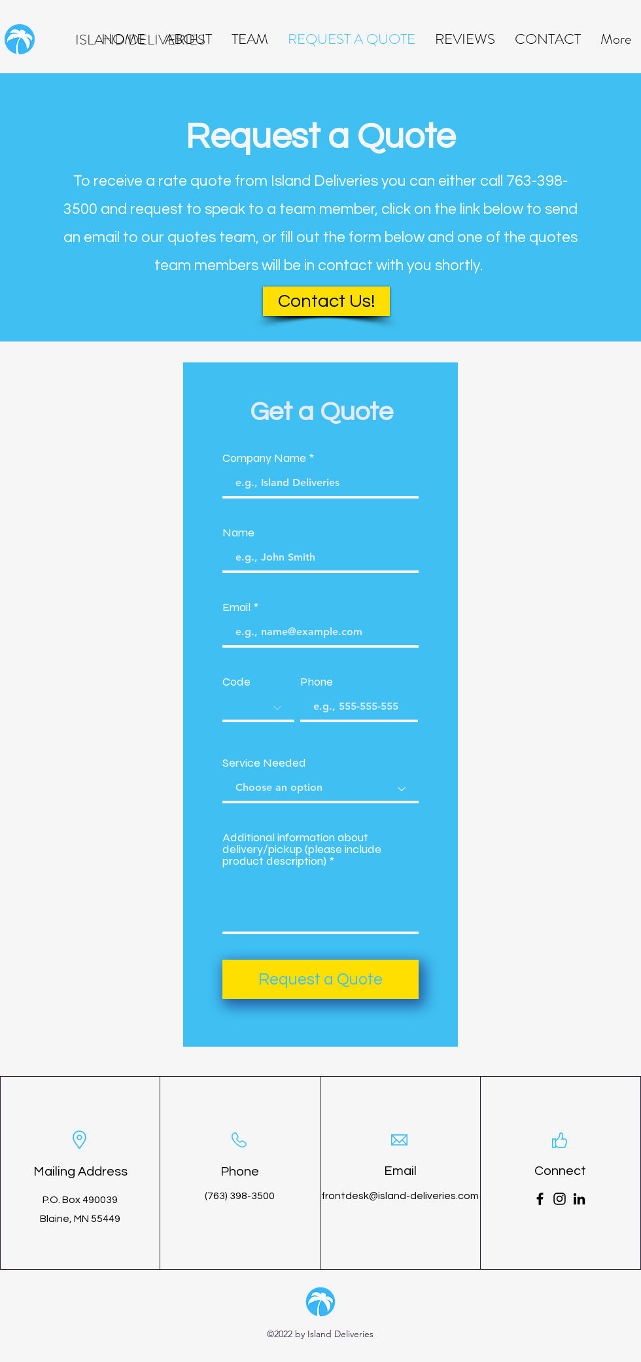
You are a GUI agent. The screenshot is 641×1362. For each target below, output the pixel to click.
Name (238, 532)
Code (236, 682)
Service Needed (264, 763)
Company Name (264, 458)
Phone (316, 682)
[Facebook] (540, 1199)
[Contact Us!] (326, 301)
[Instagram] (559, 1199)
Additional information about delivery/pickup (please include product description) (301, 849)
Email (236, 607)
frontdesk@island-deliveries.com (400, 1196)
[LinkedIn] (579, 1199)
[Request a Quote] (320, 979)
